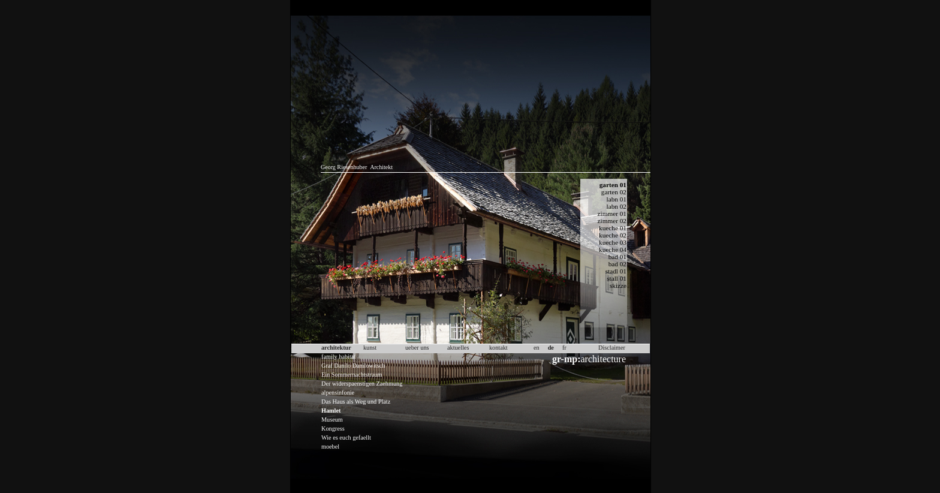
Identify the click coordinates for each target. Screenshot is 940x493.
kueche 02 (612, 235)
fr (564, 347)
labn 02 (616, 206)
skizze (618, 285)
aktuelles (458, 347)
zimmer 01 (612, 213)
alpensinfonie (337, 392)
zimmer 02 (612, 220)
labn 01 (616, 199)
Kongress (333, 428)
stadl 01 (615, 271)
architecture (589, 359)
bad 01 (617, 256)
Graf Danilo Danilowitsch (353, 365)
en (537, 347)
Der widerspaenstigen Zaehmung (361, 383)
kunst (369, 347)
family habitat (338, 356)
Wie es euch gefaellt (346, 437)
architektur (336, 347)
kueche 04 (612, 249)
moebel (330, 446)
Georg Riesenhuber (344, 167)
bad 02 (617, 263)
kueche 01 (612, 228)
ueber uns (417, 347)
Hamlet (331, 410)
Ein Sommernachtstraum (351, 374)
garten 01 (612, 184)
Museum (332, 419)
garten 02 (613, 192)
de (551, 347)
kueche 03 (612, 242)
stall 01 (616, 278)
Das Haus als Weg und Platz (355, 401)
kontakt (498, 347)
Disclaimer (611, 347)
